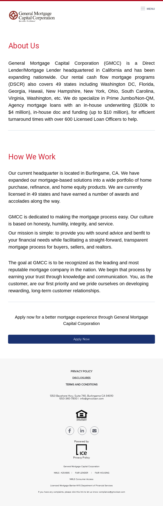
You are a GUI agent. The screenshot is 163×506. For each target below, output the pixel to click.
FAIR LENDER (81, 473)
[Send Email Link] (94, 431)
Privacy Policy (81, 371)
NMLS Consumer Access (81, 479)
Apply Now (81, 339)
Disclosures (81, 378)
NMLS (56, 473)
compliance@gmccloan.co (111, 492)
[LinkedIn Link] (82, 431)
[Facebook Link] (70, 431)
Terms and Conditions (82, 384)
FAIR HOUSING (102, 473)
